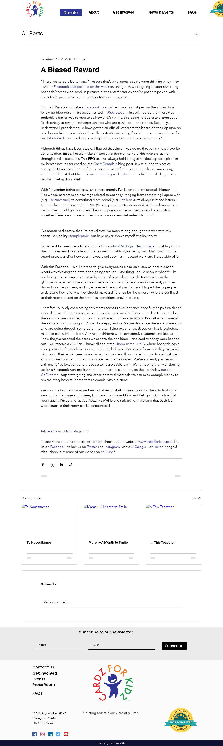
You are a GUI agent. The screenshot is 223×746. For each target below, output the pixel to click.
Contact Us (43, 667)
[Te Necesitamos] (49, 520)
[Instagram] (42, 734)
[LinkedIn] (50, 734)
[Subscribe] (174, 646)
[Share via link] (71, 465)
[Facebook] (34, 734)
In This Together (162, 542)
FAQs (37, 693)
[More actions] (180, 59)
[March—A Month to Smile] (111, 520)
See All (197, 497)
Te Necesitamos (39, 542)
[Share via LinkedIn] (61, 465)
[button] (98, 13)
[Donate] (71, 12)
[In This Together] (173, 520)
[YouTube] (66, 734)
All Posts (32, 33)
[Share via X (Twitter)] (52, 465)
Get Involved (44, 673)
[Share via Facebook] (42, 465)
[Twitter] (58, 734)
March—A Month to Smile (108, 542)
